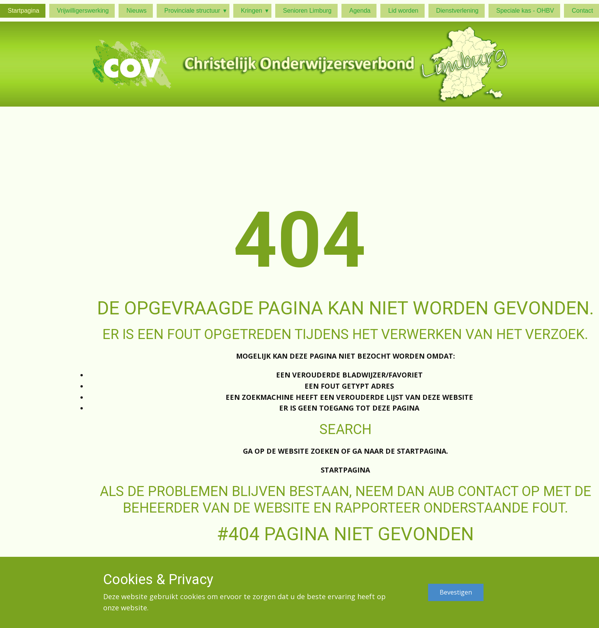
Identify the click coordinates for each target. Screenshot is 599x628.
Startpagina (345, 469)
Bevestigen (456, 592)
